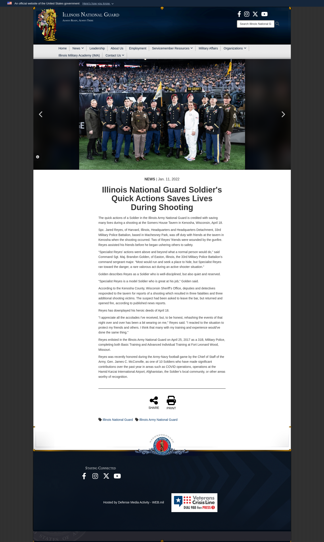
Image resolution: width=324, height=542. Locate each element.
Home (63, 48)
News (78, 48)
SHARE (153, 402)
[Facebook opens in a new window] (239, 14)
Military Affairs (208, 48)
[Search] (255, 24)
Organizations (235, 48)
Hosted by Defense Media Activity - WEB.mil (133, 502)
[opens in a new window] (255, 14)
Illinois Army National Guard (158, 419)
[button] (98, 3)
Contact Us (114, 55)
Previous (41, 114)
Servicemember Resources (172, 48)
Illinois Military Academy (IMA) (79, 55)
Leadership (97, 48)
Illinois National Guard (118, 419)
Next (283, 114)
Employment (137, 48)
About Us (117, 48)
